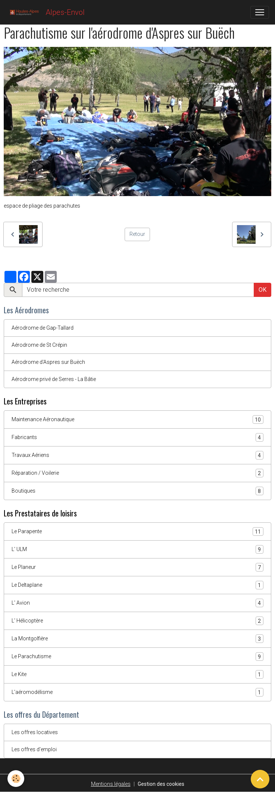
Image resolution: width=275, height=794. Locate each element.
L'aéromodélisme (137, 692)
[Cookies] (15, 778)
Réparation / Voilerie (137, 473)
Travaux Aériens (137, 455)
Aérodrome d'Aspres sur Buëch (48, 362)
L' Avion (137, 603)
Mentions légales (111, 784)
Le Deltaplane (137, 585)
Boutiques (137, 491)
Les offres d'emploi (34, 749)
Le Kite (137, 674)
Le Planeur (137, 567)
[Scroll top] (260, 779)
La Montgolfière (137, 638)
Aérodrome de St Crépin (39, 345)
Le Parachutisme (137, 656)
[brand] (45, 12)
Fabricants (137, 437)
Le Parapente (137, 531)
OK (262, 289)
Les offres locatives (35, 732)
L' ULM (137, 549)
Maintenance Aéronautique (137, 419)
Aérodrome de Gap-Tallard (43, 328)
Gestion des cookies (161, 784)
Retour (137, 234)
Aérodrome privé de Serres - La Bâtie (54, 379)
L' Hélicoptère (137, 621)
